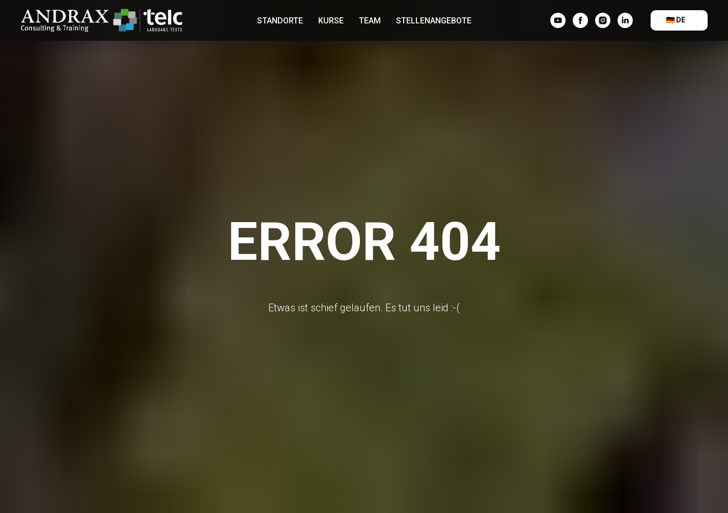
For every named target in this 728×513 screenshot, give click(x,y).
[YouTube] (558, 20)
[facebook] (580, 20)
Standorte (280, 20)
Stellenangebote (433, 20)
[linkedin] (625, 20)
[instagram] (602, 20)
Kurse (331, 20)
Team (370, 20)
